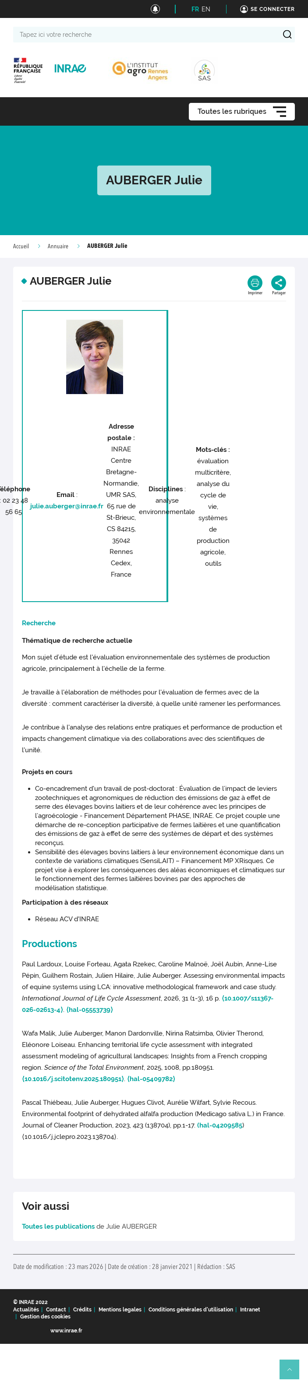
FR (195, 9)
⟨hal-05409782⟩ (151, 1079)
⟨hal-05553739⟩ (89, 1010)
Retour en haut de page (293, 1373)
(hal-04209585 (219, 1125)
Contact (56, 1310)
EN (206, 9)
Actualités (26, 1310)
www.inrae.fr (66, 1331)
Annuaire (58, 246)
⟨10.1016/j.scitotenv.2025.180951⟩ (73, 1079)
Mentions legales (120, 1310)
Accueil (21, 246)
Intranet (250, 1310)
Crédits (82, 1310)
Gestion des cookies (45, 1317)
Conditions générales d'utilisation (191, 1310)
